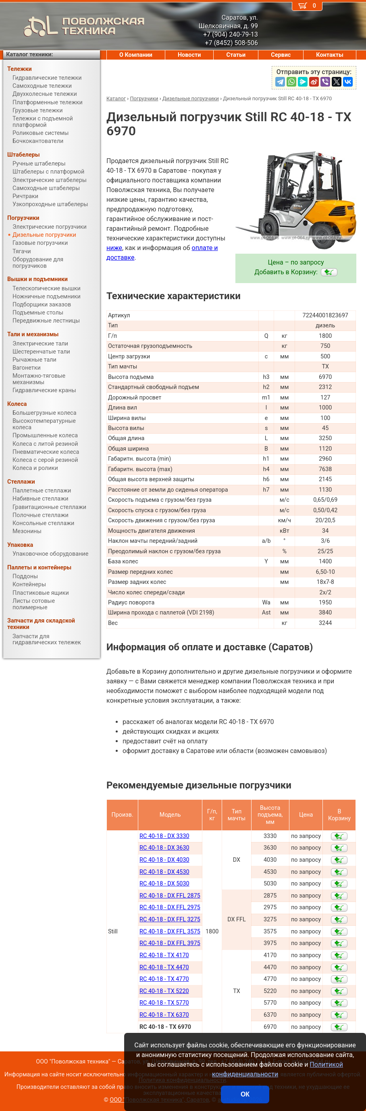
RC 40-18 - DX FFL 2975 (169, 907)
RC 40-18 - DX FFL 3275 (169, 919)
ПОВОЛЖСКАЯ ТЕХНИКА (74, 26)
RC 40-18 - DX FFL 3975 (169, 943)
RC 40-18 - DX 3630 (164, 847)
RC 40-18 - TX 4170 (164, 955)
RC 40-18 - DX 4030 (164, 860)
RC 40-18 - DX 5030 (164, 883)
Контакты (329, 55)
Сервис (281, 55)
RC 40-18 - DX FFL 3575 (169, 931)
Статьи (235, 55)
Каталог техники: (29, 54)
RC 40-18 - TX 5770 (164, 1002)
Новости (189, 55)
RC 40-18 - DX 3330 (164, 836)
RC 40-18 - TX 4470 (164, 967)
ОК (245, 1094)
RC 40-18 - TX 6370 (164, 1015)
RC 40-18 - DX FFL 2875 (169, 895)
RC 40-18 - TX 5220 (164, 991)
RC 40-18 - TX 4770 (164, 979)
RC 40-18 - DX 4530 (164, 872)
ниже (114, 248)
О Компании (135, 55)
